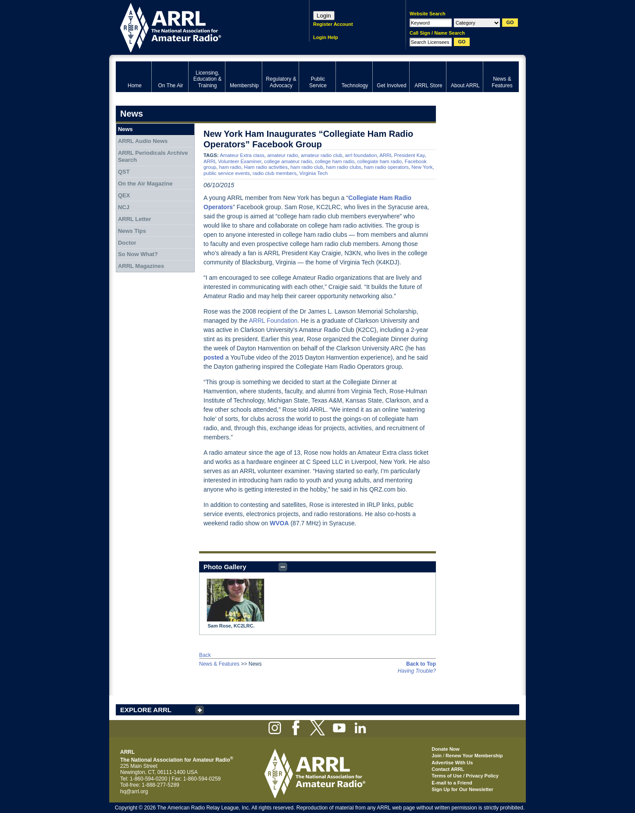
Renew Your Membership (474, 755)
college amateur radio (288, 161)
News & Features (219, 664)
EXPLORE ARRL (145, 709)
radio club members (274, 173)
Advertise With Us (452, 762)
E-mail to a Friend (452, 782)
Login (324, 15)
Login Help (325, 37)
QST (124, 171)
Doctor (127, 242)
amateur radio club (321, 155)
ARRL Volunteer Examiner (232, 161)
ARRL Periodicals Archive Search (153, 156)
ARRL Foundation (273, 320)
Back (205, 655)
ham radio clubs (343, 167)
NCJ (123, 207)
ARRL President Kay (402, 155)
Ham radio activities (265, 167)
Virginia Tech (313, 173)
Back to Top (421, 664)
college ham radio (334, 161)
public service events (226, 173)
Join (437, 755)
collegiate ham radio (379, 161)
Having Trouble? (417, 671)
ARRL (201, 26)
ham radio (230, 167)
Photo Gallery (224, 567)
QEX (124, 195)
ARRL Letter (134, 219)
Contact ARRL (448, 769)
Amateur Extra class (242, 155)
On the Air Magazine (145, 183)
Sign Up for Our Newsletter (462, 789)
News (125, 129)
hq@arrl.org (134, 791)
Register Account (333, 24)
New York (421, 167)
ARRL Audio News (143, 141)
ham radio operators (386, 167)
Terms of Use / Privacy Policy (465, 775)
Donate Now (446, 749)
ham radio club (306, 167)
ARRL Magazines (141, 266)
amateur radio (282, 155)
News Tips (132, 231)
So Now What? (138, 254)
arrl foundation (361, 155)
